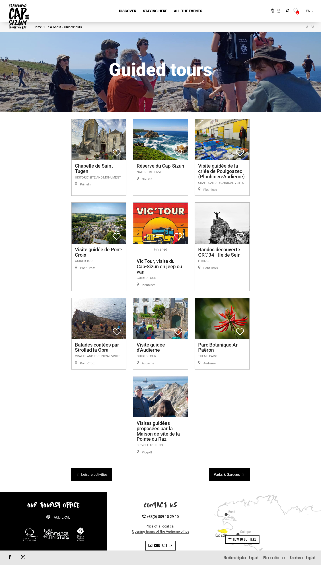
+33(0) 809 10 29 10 (160, 517)
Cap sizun (221, 535)
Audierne (62, 517)
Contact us (160, 545)
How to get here (242, 539)
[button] (128, 11)
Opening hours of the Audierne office (160, 531)
